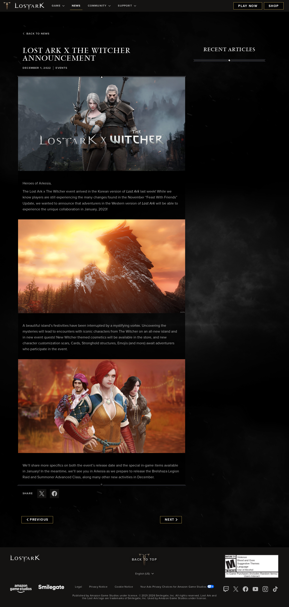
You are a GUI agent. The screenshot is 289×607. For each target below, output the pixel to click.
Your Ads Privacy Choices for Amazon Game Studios (177, 587)
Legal (78, 587)
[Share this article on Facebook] (54, 493)
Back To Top (144, 559)
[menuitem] (58, 6)
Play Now (247, 6)
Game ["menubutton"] (58, 6)
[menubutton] (144, 574)
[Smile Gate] (51, 589)
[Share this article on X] (41, 493)
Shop (274, 6)
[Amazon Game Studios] (21, 589)
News (76, 6)
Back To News (36, 33)
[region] (229, 163)
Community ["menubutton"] (99, 6)
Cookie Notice (124, 587)
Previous (37, 519)
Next (171, 519)
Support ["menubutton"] (127, 6)
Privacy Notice (98, 587)
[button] (101, 124)
